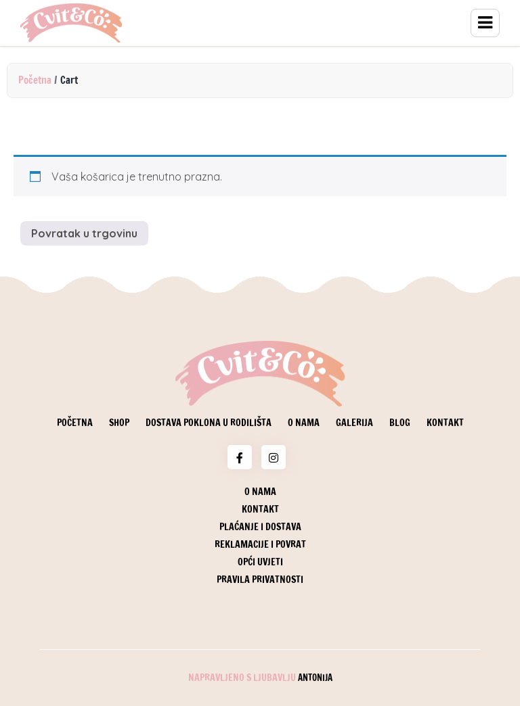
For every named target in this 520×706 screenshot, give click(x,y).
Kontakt (445, 422)
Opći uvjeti (260, 562)
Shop (119, 422)
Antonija (315, 678)
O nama (304, 422)
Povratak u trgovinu (84, 233)
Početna (34, 80)
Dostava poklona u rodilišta (209, 422)
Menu (485, 23)
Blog (399, 422)
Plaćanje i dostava (260, 527)
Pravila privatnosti (260, 579)
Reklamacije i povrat (260, 544)
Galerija (354, 422)
